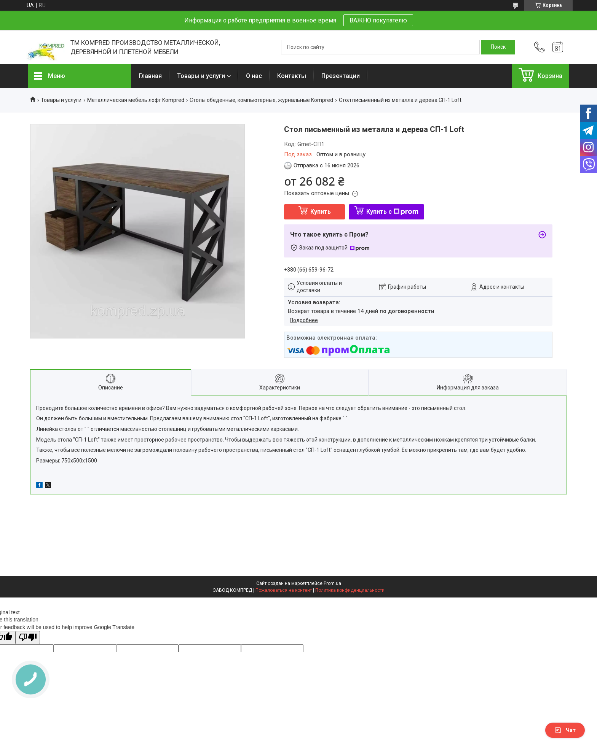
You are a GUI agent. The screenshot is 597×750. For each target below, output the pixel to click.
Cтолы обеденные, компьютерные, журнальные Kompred (261, 100)
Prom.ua (332, 583)
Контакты (291, 75)
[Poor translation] (28, 637)
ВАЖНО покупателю (378, 20)
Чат (565, 730)
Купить (320, 211)
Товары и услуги (201, 75)
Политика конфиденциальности (350, 590)
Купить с (392, 211)
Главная (150, 75)
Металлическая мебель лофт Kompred (135, 100)
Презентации (340, 75)
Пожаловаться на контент (283, 590)
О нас (254, 75)
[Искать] (498, 47)
